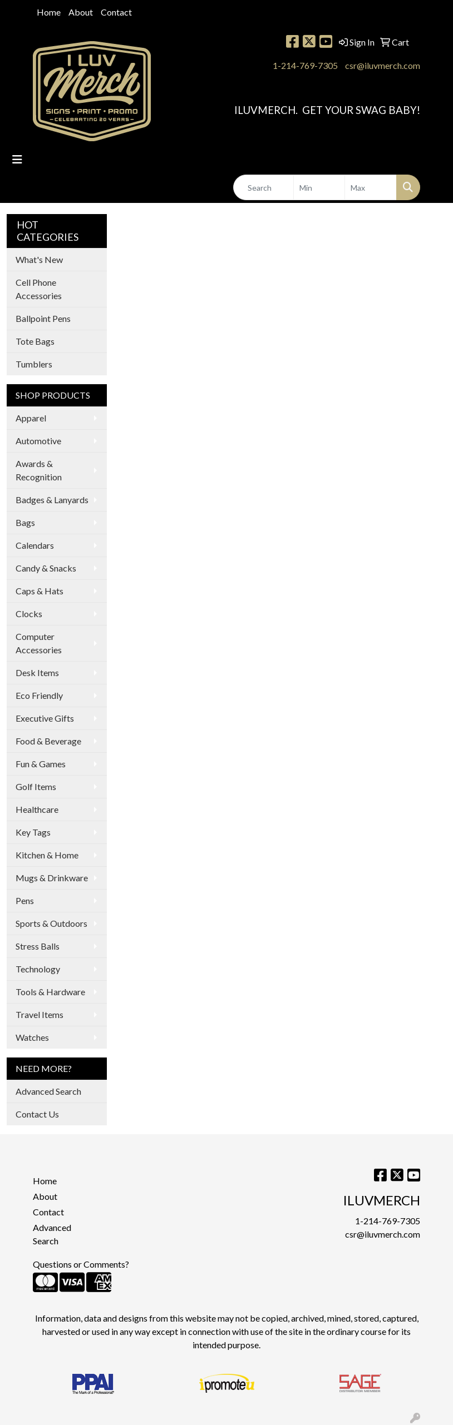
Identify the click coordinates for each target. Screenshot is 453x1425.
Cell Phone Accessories (39, 289)
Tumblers (34, 364)
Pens (25, 900)
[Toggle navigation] (17, 159)
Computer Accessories (39, 643)
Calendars (35, 545)
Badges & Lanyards (52, 499)
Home (49, 12)
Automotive (38, 440)
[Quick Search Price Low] (319, 187)
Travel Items (39, 1014)
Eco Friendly (39, 695)
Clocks (29, 613)
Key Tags (33, 832)
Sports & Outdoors (51, 923)
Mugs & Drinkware (52, 877)
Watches (32, 1037)
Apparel (31, 418)
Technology (38, 969)
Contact (116, 12)
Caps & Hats (39, 590)
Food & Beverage (48, 741)
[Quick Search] (263, 187)
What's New (39, 259)
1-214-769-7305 (305, 65)
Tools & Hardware (50, 991)
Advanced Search (48, 1091)
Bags (25, 522)
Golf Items (36, 786)
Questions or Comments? (81, 1264)
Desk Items (37, 672)
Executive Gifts (45, 718)
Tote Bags (35, 341)
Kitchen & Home (47, 855)
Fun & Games (41, 763)
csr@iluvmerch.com (382, 65)
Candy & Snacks (46, 568)
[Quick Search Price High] (370, 187)
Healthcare (37, 809)
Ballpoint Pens (43, 318)
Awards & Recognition (39, 470)
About (80, 12)
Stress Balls (38, 946)
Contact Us (37, 1114)
